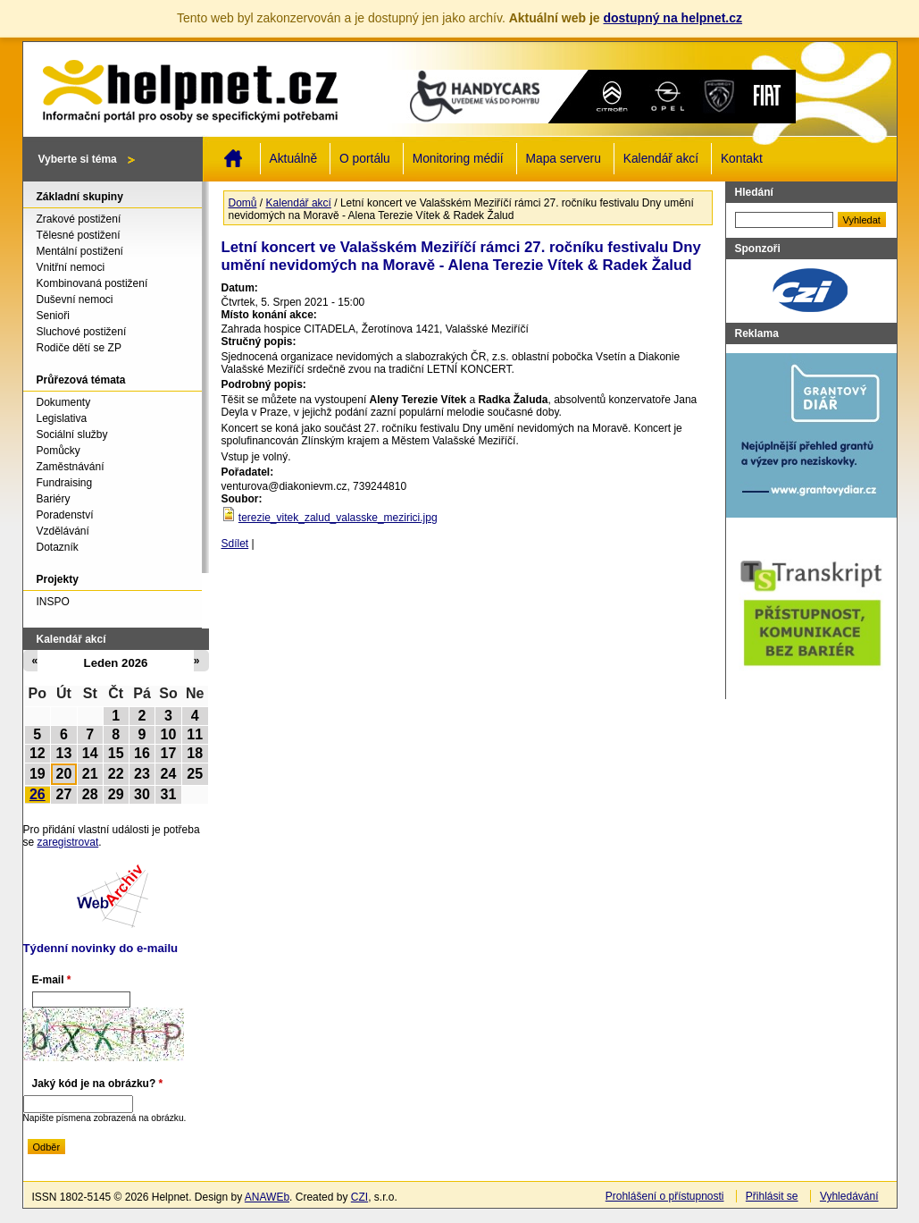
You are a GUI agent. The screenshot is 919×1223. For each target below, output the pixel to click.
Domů (233, 158)
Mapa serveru (563, 158)
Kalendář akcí (660, 158)
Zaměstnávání (70, 466)
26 (37, 794)
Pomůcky (58, 450)
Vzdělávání (63, 531)
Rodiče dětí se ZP (79, 348)
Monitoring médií (458, 158)
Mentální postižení (80, 251)
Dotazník (58, 547)
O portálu (364, 158)
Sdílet (235, 543)
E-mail (51, 980)
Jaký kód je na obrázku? (97, 1083)
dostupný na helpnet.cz (672, 18)
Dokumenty (64, 402)
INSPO (53, 601)
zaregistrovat (68, 842)
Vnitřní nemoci (71, 267)
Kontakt (742, 158)
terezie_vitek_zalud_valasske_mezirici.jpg (338, 517)
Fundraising (65, 483)
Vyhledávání (849, 1196)
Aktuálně (294, 158)
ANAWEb (267, 1197)
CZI (359, 1197)
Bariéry (54, 499)
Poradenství (65, 515)
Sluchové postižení (82, 331)
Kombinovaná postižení (92, 283)
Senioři (53, 315)
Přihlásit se (772, 1196)
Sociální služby (72, 434)
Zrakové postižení (79, 219)
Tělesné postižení (79, 235)
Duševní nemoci (75, 299)
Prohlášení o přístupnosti (665, 1196)
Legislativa (62, 418)
